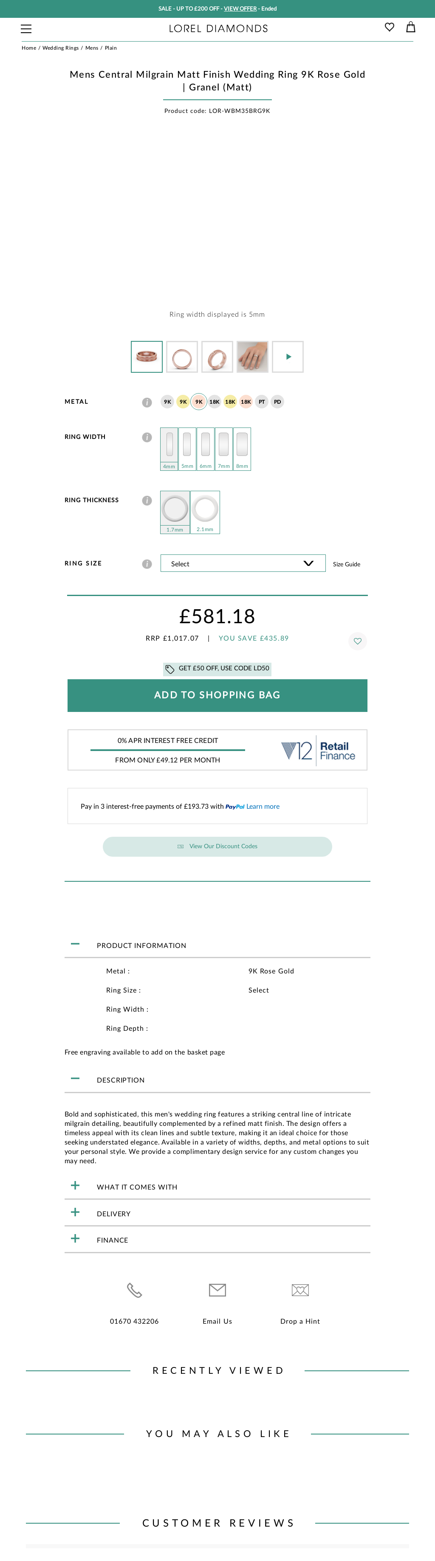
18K (214, 402)
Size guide (346, 565)
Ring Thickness (92, 500)
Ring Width (85, 437)
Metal (77, 402)
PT (262, 402)
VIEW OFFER (240, 9)
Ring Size (83, 564)
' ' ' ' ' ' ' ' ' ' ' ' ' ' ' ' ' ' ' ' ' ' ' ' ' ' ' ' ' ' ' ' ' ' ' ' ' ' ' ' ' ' (243, 563)
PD (277, 402)
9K (167, 402)
